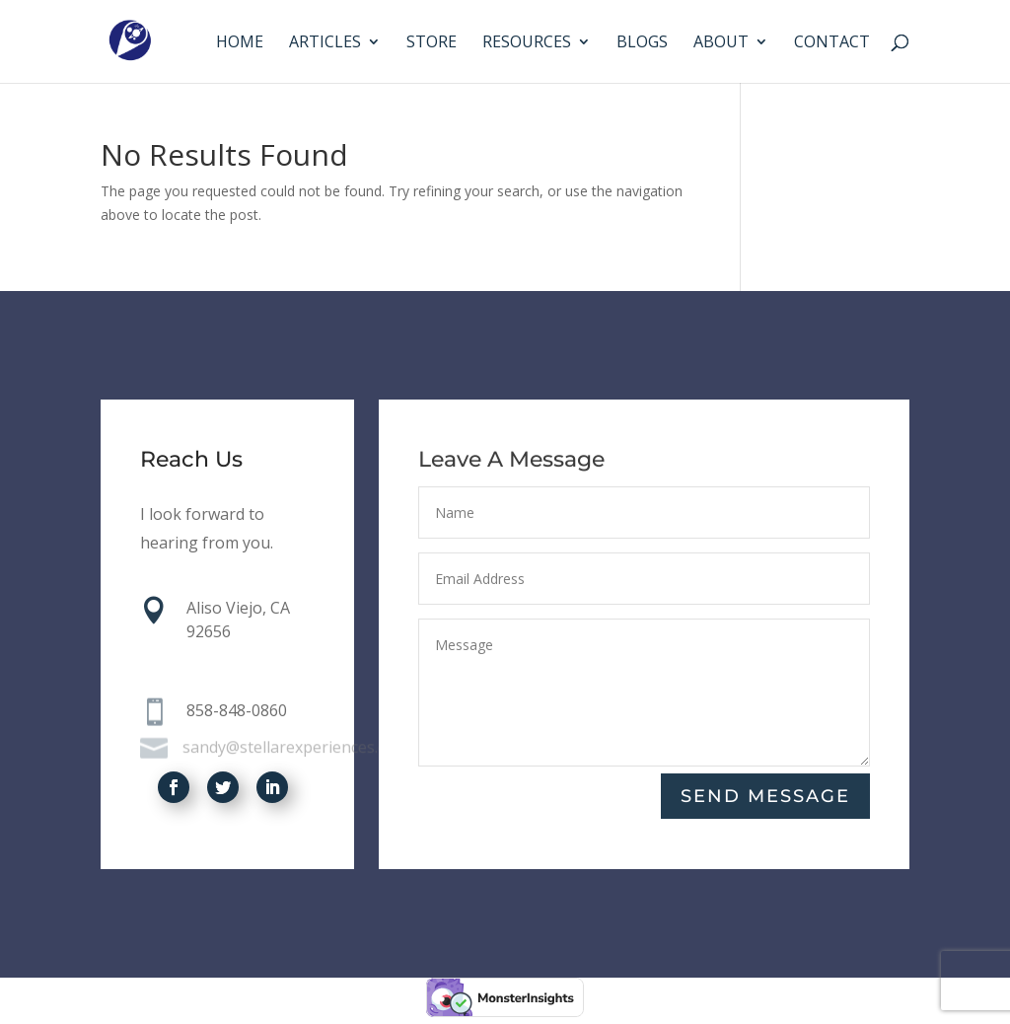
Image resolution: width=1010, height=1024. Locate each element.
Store (431, 43)
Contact (832, 43)
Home (239, 43)
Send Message (765, 796)
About (721, 43)
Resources (526, 43)
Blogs (642, 43)
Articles (325, 43)
